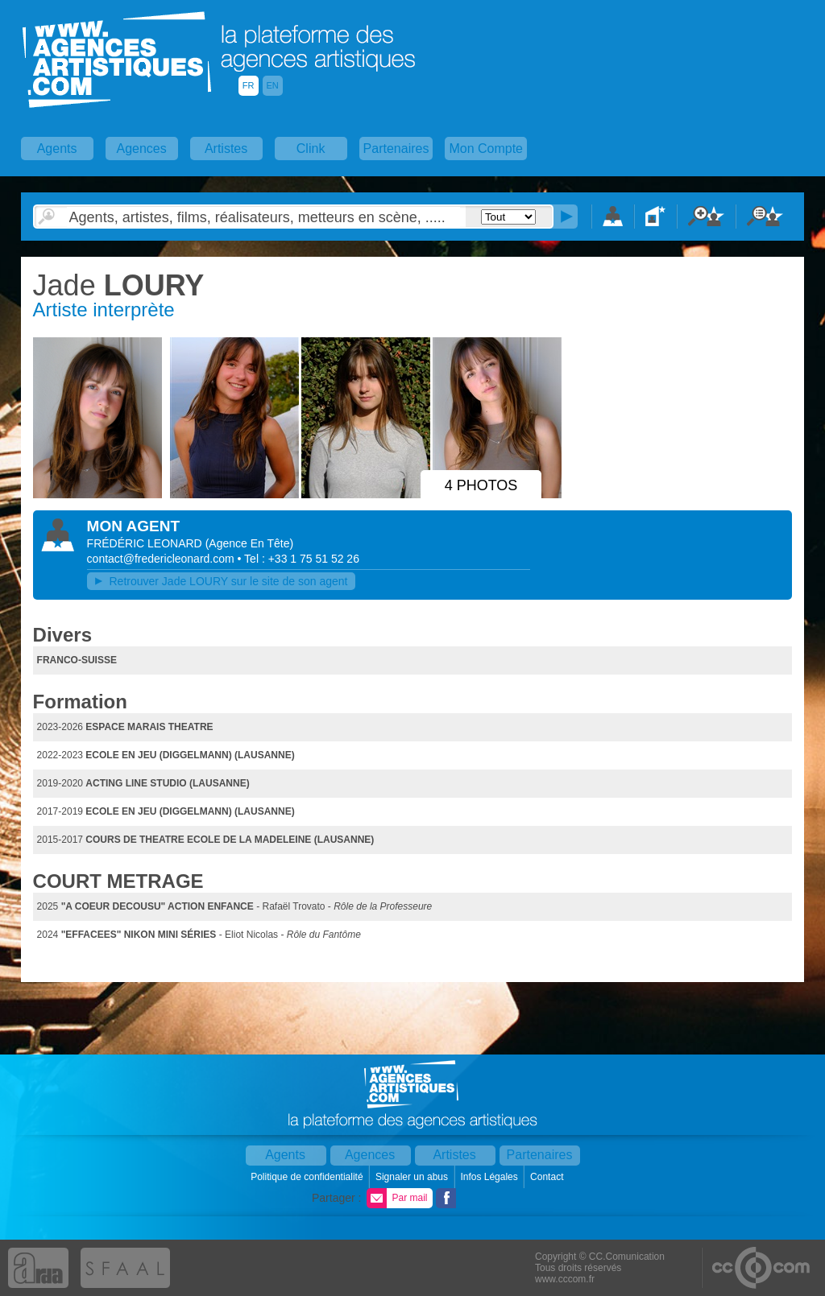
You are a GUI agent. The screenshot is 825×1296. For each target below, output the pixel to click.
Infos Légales (490, 1176)
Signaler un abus (412, 1176)
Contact (548, 1176)
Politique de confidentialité (308, 1176)
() (249, 543)
